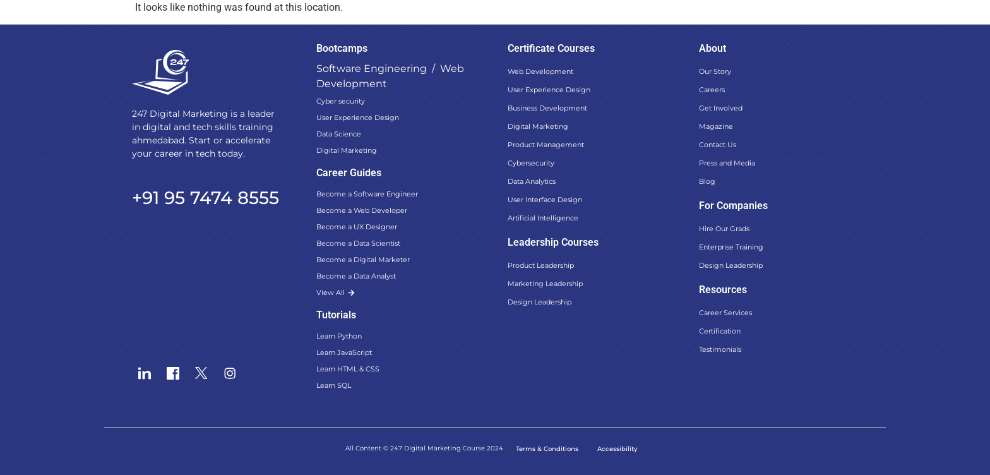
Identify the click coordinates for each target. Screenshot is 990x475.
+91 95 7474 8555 (205, 197)
